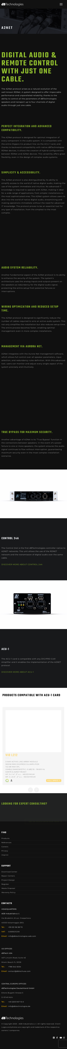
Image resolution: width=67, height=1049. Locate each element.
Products (5, 838)
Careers (4, 847)
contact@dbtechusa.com (19, 971)
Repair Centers (8, 876)
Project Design (8, 880)
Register (5, 884)
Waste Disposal (8, 888)
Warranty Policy (8, 892)
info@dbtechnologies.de (19, 1006)
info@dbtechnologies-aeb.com (22, 936)
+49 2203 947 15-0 (16, 1002)
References (6, 842)
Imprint (4, 855)
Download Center (9, 872)
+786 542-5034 (14, 967)
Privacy (4, 851)
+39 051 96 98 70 (15, 927)
